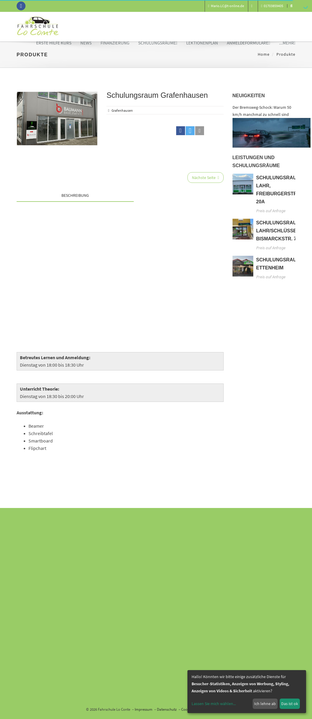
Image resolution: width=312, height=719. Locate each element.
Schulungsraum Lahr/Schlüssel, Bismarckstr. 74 (278, 230)
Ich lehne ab (265, 703)
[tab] (178, 194)
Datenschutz (167, 709)
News (86, 43)
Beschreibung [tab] (75, 195)
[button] (180, 130)
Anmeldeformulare (248, 43)
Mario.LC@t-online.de (226, 6)
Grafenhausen (122, 110)
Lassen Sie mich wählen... (214, 703)
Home (264, 54)
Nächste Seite (205, 177)
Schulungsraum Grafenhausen (157, 95)
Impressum (143, 709)
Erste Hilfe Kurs (53, 43)
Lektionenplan (202, 43)
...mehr (287, 43)
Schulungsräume (157, 43)
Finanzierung (115, 43)
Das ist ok (289, 703)
